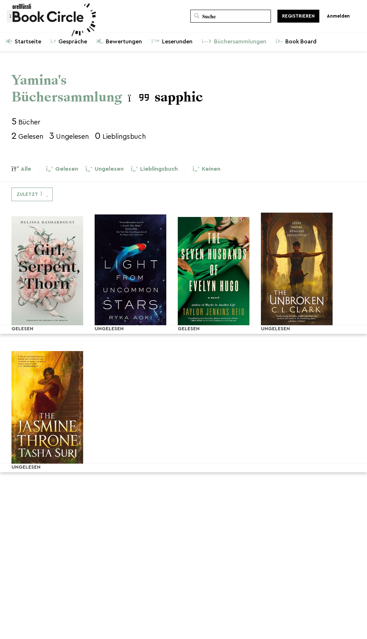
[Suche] (230, 16)
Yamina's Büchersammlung (66, 88)
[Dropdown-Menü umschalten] (32, 194)
